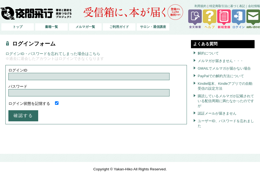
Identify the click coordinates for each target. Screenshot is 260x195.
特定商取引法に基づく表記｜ (228, 6)
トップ (17, 27)
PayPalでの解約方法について (221, 76)
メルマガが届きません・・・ (220, 61)
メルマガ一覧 (85, 27)
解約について (208, 53)
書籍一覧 (51, 27)
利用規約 (200, 6)
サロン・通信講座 (153, 27)
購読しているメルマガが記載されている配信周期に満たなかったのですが (226, 101)
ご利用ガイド (119, 27)
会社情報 (254, 6)
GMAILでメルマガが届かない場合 (224, 68)
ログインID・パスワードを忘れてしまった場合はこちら (52, 54)
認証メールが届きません (217, 113)
